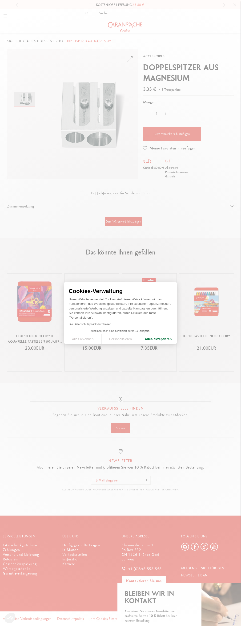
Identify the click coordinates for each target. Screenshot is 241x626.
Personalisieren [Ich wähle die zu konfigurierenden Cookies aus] (120, 339)
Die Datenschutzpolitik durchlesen (90, 324)
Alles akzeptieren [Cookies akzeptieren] (158, 339)
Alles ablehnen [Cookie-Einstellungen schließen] (83, 339)
